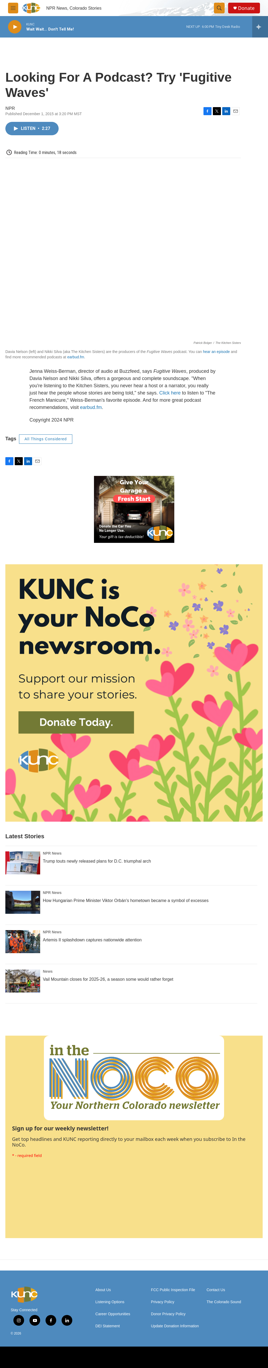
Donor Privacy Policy (168, 1314)
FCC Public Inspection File (173, 1290)
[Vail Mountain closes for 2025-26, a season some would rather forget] (22, 981)
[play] (14, 27)
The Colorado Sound (223, 1302)
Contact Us (215, 1290)
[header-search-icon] (219, 8)
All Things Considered (46, 439)
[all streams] (260, 26)
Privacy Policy (162, 1302)
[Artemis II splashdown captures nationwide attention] (22, 941)
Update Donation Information (175, 1326)
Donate (246, 8)
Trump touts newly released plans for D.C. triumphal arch (97, 861)
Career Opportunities (112, 1314)
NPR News (52, 853)
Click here (170, 393)
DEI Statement (107, 1326)
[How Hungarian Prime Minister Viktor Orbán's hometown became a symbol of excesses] (22, 902)
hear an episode (216, 351)
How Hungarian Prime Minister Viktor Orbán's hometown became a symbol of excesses (126, 900)
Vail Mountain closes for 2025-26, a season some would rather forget (108, 979)
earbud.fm (75, 357)
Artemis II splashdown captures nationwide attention (92, 940)
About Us (103, 1290)
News (48, 971)
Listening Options (109, 1302)
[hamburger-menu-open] (13, 8)
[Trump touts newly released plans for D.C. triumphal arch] (22, 862)
